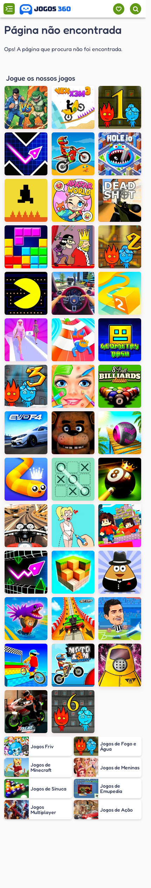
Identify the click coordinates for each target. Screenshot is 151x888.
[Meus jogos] (118, 9)
